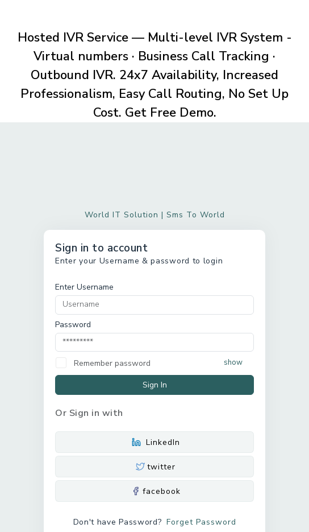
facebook (155, 491)
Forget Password (201, 522)
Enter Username (84, 287)
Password (73, 324)
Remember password (112, 363)
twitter (154, 466)
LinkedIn (155, 442)
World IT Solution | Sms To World (155, 214)
